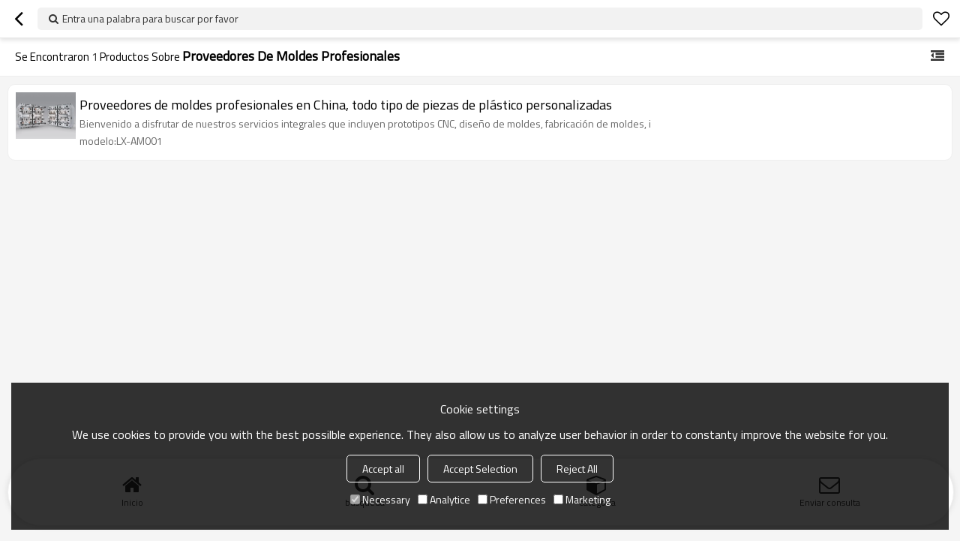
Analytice (444, 499)
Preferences (512, 499)
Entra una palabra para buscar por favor (150, 18)
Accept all (383, 468)
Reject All (577, 468)
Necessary (380, 499)
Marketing (582, 499)
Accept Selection (480, 468)
